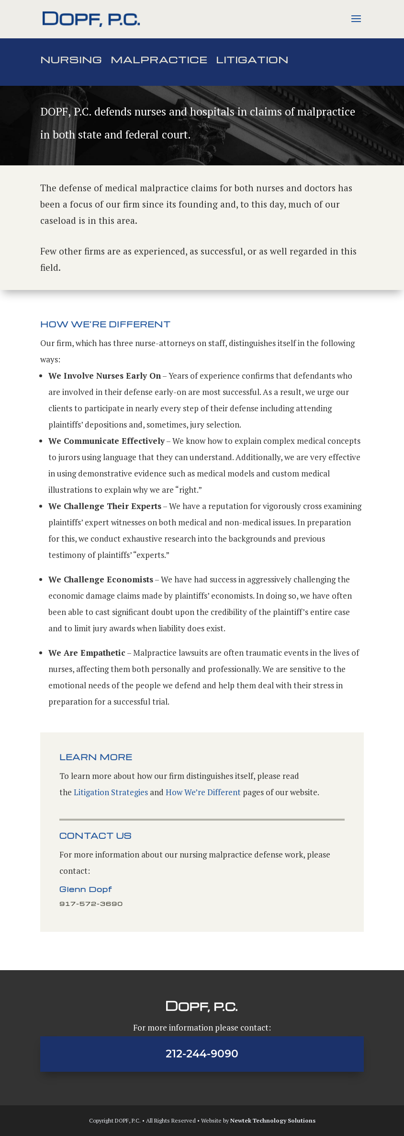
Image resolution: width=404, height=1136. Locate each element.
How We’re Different (203, 792)
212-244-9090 (202, 1053)
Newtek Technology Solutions (272, 1120)
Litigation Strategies (111, 792)
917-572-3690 (91, 903)
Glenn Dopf (85, 889)
